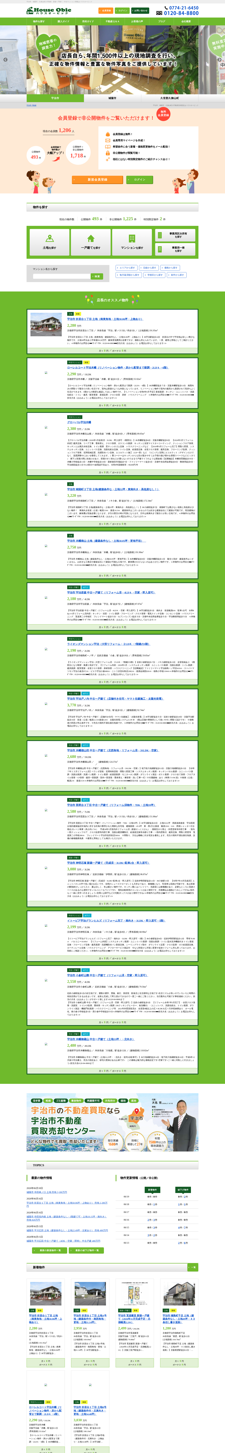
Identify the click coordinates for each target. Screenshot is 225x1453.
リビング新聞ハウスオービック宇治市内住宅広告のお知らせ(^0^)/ (150, 1030)
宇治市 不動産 (31, 105)
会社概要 (74, 1433)
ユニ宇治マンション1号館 (126, 916)
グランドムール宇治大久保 (170, 943)
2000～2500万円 (61, 664)
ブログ (73, 1441)
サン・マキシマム (76, 916)
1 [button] (107, 91)
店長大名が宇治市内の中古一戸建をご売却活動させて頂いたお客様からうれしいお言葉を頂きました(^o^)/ (112, 1117)
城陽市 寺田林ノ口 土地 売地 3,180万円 (47, 427)
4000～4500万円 (85, 672)
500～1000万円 (58, 656)
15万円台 (124, 679)
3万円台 (175, 656)
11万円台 (141, 672)
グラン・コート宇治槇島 (73, 936)
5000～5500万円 (61, 679)
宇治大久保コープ (100, 916)
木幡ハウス (35, 916)
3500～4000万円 (61, 672)
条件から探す (177, 275)
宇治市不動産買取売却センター (125, 1425)
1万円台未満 (126, 656)
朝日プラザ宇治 (176, 916)
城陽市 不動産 (76, 1404)
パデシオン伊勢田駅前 (131, 936)
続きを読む (13, 1129)
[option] (112, 59)
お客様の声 (75, 1420)
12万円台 (157, 672)
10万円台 (124, 672)
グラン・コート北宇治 (40, 929)
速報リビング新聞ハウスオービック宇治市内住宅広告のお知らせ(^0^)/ (152, 1006)
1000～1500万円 (80, 656)
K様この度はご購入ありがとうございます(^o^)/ (170, 1113)
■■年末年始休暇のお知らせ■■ (42, 1003)
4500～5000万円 (38, 679)
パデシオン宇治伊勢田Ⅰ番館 (43, 936)
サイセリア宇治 (64, 929)
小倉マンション (54, 916)
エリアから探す (127, 268)
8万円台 (171, 664)
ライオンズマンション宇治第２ (162, 922)
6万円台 (139, 664)
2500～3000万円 (85, 664)
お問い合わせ (76, 1437)
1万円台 (144, 656)
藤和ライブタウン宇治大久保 (43, 949)
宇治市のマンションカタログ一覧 (181, 907)
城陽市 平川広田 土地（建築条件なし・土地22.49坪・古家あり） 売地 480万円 (67, 465)
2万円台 (159, 656)
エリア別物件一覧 (77, 1424)
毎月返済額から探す (129, 275)
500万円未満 (37, 656)
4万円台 (191, 656)
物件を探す (75, 1408)
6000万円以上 (37, 687)
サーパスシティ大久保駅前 (67, 943)
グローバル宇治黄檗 (104, 922)
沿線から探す (149, 268)
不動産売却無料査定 (37, 1437)
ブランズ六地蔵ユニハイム (139, 943)
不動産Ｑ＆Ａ (34, 1420)
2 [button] (112, 91)
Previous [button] (5, 59)
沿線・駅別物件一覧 (78, 1428)
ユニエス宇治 (84, 929)
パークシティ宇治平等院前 (103, 936)
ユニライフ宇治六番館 (107, 929)
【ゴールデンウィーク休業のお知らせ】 (48, 978)
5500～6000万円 (85, 679)
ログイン (74, 1412)
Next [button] (219, 59)
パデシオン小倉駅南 (39, 943)
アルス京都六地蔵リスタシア (161, 936)
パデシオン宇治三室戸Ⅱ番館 (137, 929)
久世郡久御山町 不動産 (38, 1408)
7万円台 (155, 664)
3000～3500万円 (38, 672)
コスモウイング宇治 (153, 916)
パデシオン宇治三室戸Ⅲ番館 (75, 922)
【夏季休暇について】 (38, 1013)
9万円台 (186, 664)
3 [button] (117, 91)
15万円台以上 (143, 679)
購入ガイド (33, 1416)
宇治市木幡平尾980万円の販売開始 (46, 1024)
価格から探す (171, 268)
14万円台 (191, 672)
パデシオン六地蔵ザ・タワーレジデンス (103, 943)
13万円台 (174, 672)
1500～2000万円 (38, 664)
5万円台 (123, 664)
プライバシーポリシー (38, 1441)
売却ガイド (75, 1416)
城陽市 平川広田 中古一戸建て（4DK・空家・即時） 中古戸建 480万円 (63, 475)
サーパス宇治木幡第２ (167, 929)
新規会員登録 (34, 1412)
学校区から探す (155, 275)
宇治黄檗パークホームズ (73, 949)
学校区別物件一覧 (36, 1433)
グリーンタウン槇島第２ (131, 922)
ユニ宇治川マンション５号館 (43, 922)
